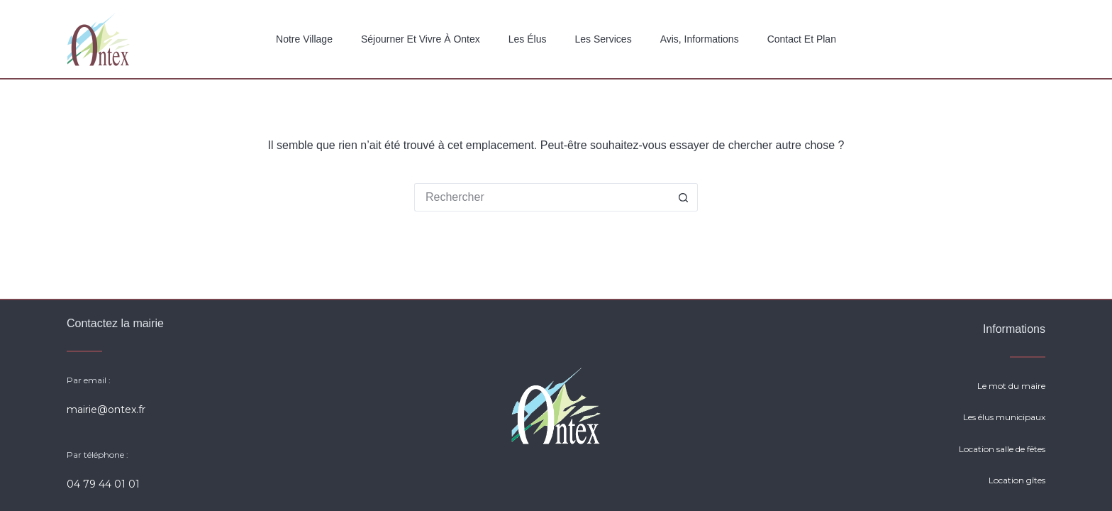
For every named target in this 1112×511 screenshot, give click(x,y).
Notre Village (304, 39)
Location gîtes (1017, 480)
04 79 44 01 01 (103, 484)
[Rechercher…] (541, 197)
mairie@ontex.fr (106, 409)
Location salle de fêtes (1002, 449)
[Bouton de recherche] (683, 197)
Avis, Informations (699, 39)
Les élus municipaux (1004, 417)
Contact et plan (801, 39)
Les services (602, 39)
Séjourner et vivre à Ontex (420, 39)
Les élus (527, 39)
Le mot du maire (1011, 385)
